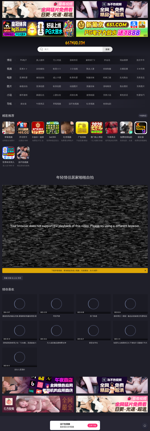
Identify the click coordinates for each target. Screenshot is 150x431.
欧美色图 (57, 86)
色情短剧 (107, 103)
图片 (9, 86)
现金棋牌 (124, 60)
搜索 (108, 49)
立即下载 (92, 425)
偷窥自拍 (24, 86)
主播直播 (124, 68)
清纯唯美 (107, 86)
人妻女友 (57, 95)
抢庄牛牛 (141, 60)
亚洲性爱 (24, 77)
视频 (9, 68)
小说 (9, 95)
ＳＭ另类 (141, 68)
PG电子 (23, 60)
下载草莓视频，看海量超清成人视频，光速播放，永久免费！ (98, 270)
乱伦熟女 (124, 77)
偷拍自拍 (40, 77)
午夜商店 (40, 103)
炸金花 (107, 60)
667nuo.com (75, 42)
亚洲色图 (40, 86)
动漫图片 (74, 86)
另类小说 (107, 95)
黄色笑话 (124, 95)
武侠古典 (74, 95)
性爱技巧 (141, 95)
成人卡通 (57, 77)
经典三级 (107, 77)
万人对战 (57, 60)
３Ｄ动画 (74, 68)
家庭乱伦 (40, 95)
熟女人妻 (90, 68)
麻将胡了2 (90, 60)
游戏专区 (74, 60)
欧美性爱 (74, 77)
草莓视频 (57, 103)
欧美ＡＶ (57, 68)
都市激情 (24, 95)
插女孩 (23, 103)
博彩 (9, 60)
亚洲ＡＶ (24, 68)
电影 (9, 77)
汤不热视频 (74, 103)
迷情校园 (90, 95)
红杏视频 (90, 103)
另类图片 (141, 86)
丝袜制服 (107, 68)
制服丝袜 (90, 77)
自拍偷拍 (40, 68)
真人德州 (40, 60)
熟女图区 (124, 86)
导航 (9, 103)
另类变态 (141, 77)
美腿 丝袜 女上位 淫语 (12, 278)
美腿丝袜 (90, 86)
